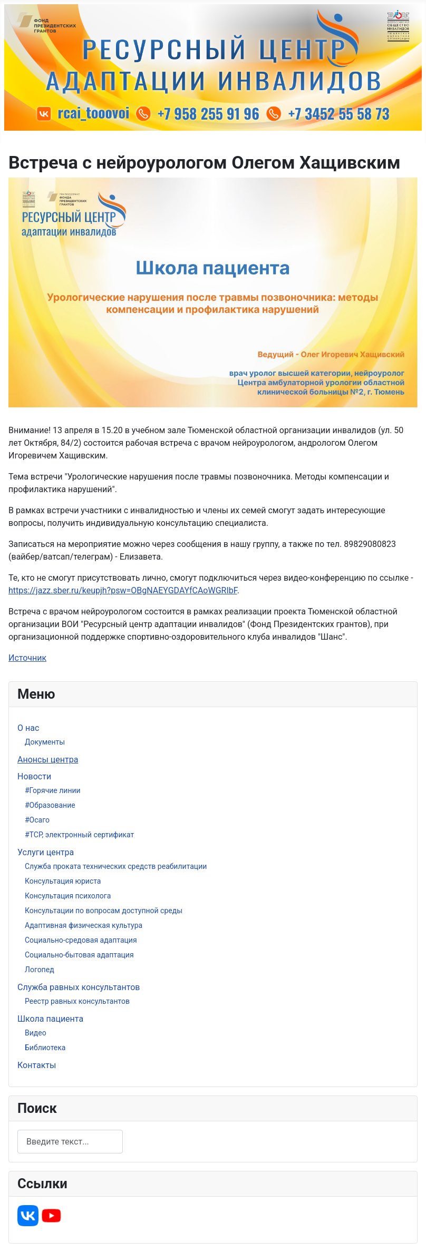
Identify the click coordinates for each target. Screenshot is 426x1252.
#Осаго (37, 820)
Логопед (39, 969)
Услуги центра (45, 852)
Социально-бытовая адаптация (79, 955)
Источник (27, 658)
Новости (34, 776)
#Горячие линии (53, 790)
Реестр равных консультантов (77, 1001)
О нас (28, 728)
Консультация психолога (68, 896)
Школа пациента (50, 1019)
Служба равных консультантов (78, 987)
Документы (45, 742)
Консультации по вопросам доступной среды (103, 910)
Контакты (36, 1065)
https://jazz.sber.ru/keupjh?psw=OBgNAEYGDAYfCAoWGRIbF (122, 590)
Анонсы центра (47, 760)
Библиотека (45, 1047)
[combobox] (70, 1141)
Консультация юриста (63, 881)
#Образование (50, 805)
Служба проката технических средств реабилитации (116, 866)
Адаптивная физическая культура (83, 925)
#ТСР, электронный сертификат (79, 834)
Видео (35, 1033)
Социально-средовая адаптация (81, 940)
